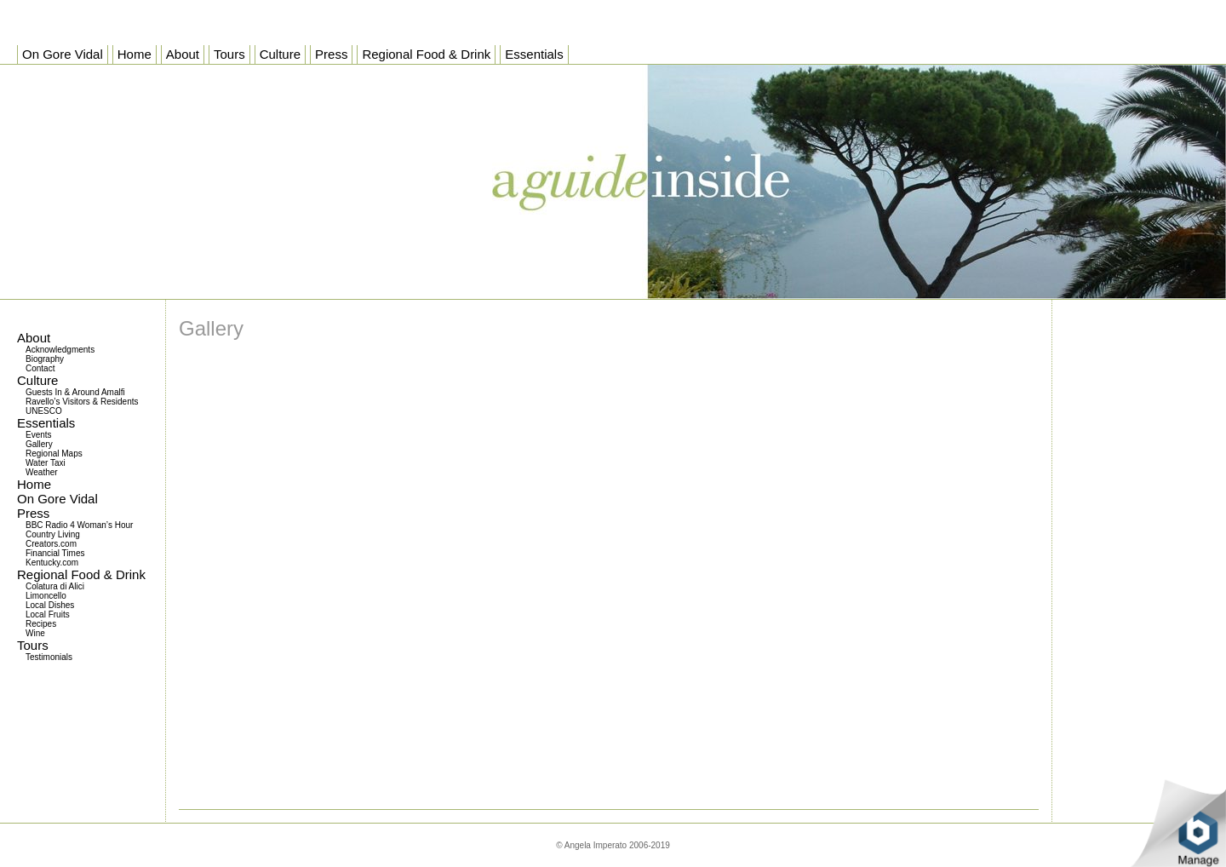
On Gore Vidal (57, 498)
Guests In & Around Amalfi (75, 392)
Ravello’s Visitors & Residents (82, 401)
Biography (45, 359)
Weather (42, 472)
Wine (35, 633)
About (33, 337)
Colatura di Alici (55, 586)
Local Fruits (48, 614)
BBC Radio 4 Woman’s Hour (79, 525)
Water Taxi (46, 463)
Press (33, 513)
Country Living (53, 534)
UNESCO (44, 411)
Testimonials (49, 657)
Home (34, 484)
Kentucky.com (52, 562)
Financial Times (55, 553)
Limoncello (46, 595)
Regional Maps (54, 453)
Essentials (46, 423)
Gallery (39, 444)
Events (39, 434)
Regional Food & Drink (81, 574)
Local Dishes (50, 605)
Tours (33, 645)
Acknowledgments (60, 349)
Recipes (41, 624)
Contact (40, 368)
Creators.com (51, 543)
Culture (37, 380)
